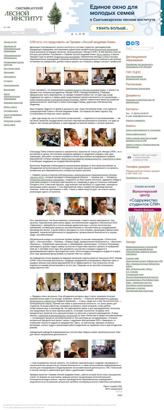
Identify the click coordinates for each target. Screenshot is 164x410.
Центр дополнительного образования (12, 96)
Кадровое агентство (13, 102)
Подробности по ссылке (137, 178)
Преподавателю (11, 85)
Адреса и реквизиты (135, 120)
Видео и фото (10, 107)
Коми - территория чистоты (139, 282)
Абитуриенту (10, 76)
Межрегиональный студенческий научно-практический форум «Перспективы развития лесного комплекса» (141, 250)
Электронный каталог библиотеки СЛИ (144, 261)
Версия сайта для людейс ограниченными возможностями (145, 157)
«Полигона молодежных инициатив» (47, 180)
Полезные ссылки (12, 121)
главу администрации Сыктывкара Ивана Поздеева (54, 99)
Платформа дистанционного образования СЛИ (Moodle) (139, 65)
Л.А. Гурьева (132, 271)
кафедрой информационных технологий (58, 315)
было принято (103, 54)
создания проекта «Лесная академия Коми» (85, 90)
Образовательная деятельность (12, 56)
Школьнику (9, 72)
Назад (120, 395)
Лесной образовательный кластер (142, 277)
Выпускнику (9, 89)
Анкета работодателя (136, 134)
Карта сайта (9, 125)
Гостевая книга (11, 111)
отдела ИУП (116, 389)
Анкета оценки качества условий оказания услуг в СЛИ (141, 139)
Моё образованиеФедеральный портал (136, 77)
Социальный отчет (135, 274)
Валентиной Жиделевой (106, 49)
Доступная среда (12, 68)
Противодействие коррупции (139, 291)
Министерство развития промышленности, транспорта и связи (91, 159)
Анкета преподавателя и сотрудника (143, 130)
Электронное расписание (138, 88)
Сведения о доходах (135, 288)
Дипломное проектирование (139, 285)
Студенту (8, 81)
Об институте (10, 42)
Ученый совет (132, 258)
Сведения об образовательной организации (12, 48)
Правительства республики (67, 57)
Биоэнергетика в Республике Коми (142, 280)
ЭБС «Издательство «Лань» (139, 269)
